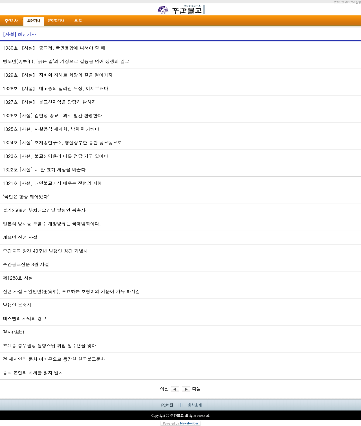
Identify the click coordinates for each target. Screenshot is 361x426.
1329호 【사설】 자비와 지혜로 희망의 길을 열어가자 (58, 75)
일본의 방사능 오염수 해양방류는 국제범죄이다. (52, 223)
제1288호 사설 (18, 278)
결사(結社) (13, 332)
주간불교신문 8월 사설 (26, 264)
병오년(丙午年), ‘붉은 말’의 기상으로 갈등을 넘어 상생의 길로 (66, 61)
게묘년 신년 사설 (20, 237)
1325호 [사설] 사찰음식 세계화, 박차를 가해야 (51, 129)
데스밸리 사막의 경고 (25, 318)
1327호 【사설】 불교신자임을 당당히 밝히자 (49, 102)
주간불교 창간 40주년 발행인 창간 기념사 (45, 251)
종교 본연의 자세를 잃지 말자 (33, 372)
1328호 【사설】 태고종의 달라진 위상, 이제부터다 (55, 88)
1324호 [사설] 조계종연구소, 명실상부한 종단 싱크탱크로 (62, 142)
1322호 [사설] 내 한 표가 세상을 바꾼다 (44, 169)
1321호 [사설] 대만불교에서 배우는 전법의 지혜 (52, 183)
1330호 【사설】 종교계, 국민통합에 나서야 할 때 (54, 48)
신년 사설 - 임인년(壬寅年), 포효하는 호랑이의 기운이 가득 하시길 (71, 291)
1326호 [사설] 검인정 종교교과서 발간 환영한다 (52, 115)
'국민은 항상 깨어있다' (26, 196)
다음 (191, 388)
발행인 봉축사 (17, 305)
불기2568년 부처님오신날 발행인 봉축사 (44, 210)
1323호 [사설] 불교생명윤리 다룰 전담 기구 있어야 (55, 156)
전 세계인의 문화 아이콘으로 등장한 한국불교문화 (54, 359)
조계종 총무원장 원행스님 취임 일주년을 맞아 (49, 345)
